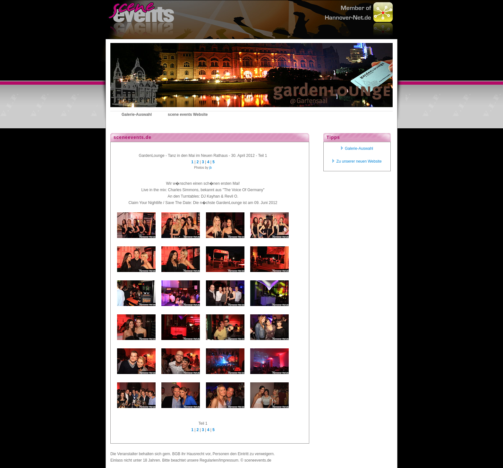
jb (210, 167)
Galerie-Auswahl (357, 148)
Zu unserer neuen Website (356, 161)
